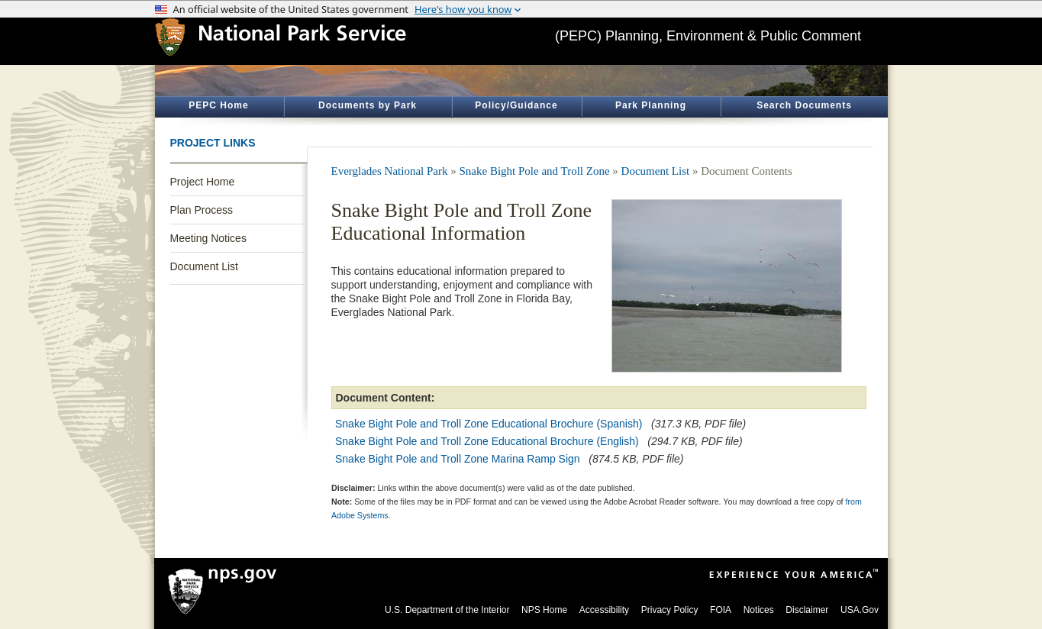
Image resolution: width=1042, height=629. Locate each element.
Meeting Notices (208, 238)
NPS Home (544, 610)
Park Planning (650, 105)
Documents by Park (367, 105)
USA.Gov (859, 610)
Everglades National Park (389, 171)
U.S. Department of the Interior (447, 610)
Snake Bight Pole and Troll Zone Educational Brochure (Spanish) (488, 424)
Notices (759, 610)
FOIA (720, 610)
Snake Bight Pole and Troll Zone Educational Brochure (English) (487, 441)
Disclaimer (807, 610)
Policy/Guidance (516, 105)
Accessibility (604, 610)
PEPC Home (218, 105)
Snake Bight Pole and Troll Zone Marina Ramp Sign (457, 459)
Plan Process (201, 210)
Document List (204, 266)
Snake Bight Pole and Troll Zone (535, 171)
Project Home (202, 182)
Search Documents (804, 105)
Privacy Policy (669, 610)
